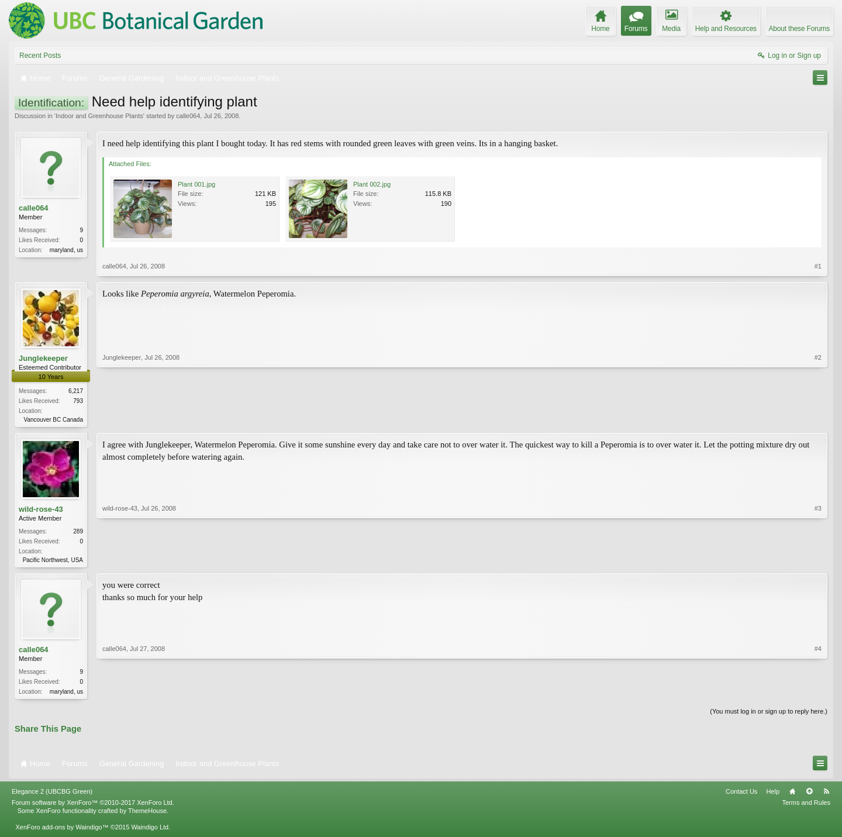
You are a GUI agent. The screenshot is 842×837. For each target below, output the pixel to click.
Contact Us (741, 794)
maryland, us (66, 250)
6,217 (75, 391)
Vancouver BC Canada (53, 419)
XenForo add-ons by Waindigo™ (61, 830)
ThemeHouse (147, 814)
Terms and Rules (806, 806)
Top (809, 795)
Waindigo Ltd (149, 830)
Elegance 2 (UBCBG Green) (52, 794)
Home (792, 795)
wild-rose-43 (41, 510)
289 (78, 532)
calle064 (188, 115)
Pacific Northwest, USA (53, 561)
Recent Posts (40, 55)
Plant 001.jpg (196, 184)
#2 (818, 418)
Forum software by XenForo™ (93, 806)
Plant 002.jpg (372, 184)
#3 (818, 559)
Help (772, 794)
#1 (818, 266)
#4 (818, 692)
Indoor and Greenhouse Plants (99, 115)
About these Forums (799, 29)
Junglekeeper (43, 358)
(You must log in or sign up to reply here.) (768, 714)
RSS (826, 795)
